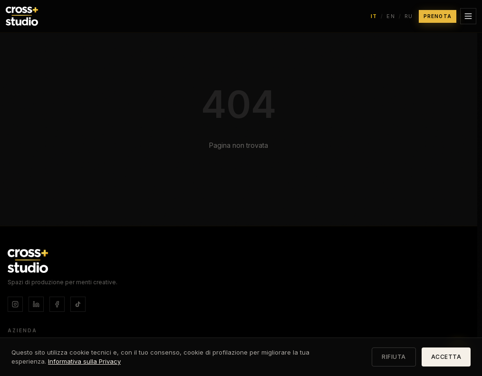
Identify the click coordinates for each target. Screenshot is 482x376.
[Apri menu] (468, 16)
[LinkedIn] (36, 304)
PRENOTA (438, 16)
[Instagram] (15, 304)
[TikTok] (78, 304)
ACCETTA (446, 356)
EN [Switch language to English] (390, 16)
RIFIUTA (394, 356)
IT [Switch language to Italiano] (374, 16)
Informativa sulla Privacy (84, 361)
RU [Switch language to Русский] (409, 16)
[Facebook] (57, 304)
